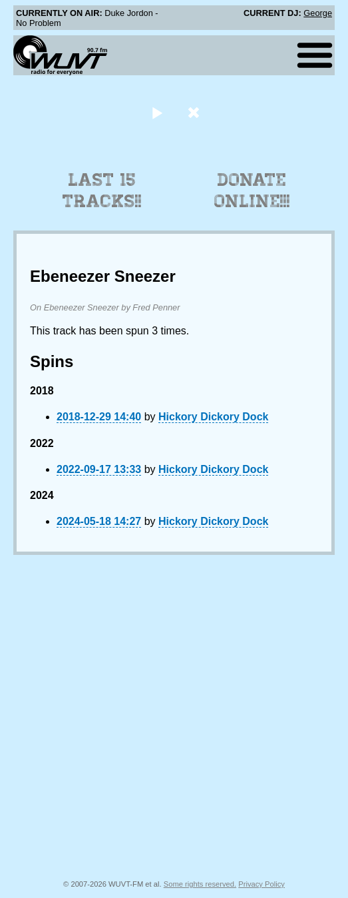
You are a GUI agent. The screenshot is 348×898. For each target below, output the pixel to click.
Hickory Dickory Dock (213, 416)
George (317, 13)
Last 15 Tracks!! (102, 190)
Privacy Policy (261, 884)
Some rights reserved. (200, 884)
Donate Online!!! (252, 190)
